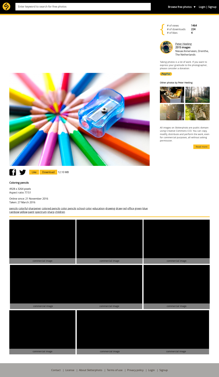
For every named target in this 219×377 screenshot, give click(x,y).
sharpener (34, 208)
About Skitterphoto (90, 370)
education (98, 208)
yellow (23, 212)
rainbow (14, 212)
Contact (56, 370)
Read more (201, 146)
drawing (110, 208)
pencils (13, 208)
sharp (50, 212)
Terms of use (115, 370)
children (60, 212)
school (81, 208)
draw (119, 208)
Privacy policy (135, 370)
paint (31, 212)
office (130, 208)
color (89, 208)
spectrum (41, 212)
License (69, 370)
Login (202, 7)
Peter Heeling (183, 44)
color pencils (68, 208)
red (125, 208)
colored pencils (51, 208)
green (138, 208)
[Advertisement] (79, 45)
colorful (23, 208)
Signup (212, 7)
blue (145, 208)
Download (48, 172)
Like (34, 172)
